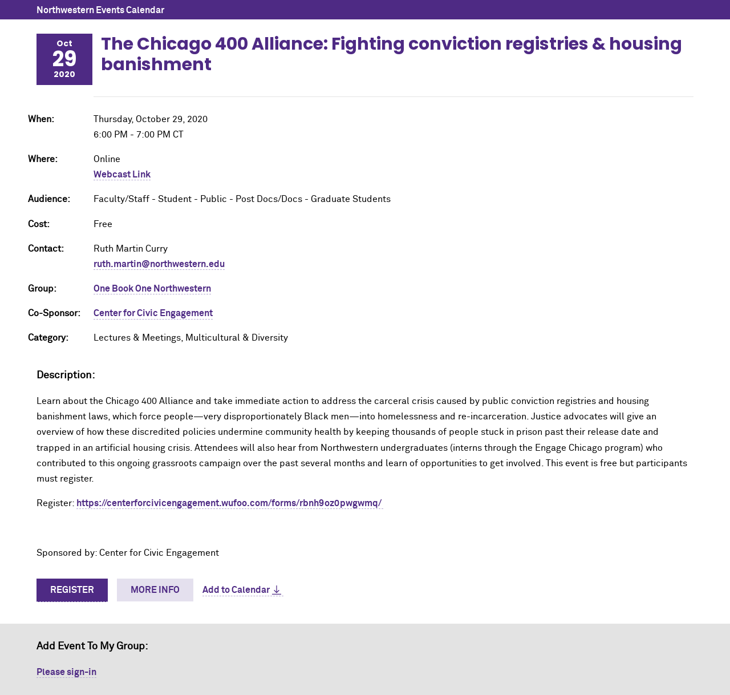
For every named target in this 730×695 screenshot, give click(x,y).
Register (72, 590)
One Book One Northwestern (152, 288)
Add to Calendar (236, 590)
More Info (155, 590)
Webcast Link (122, 174)
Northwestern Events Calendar (100, 10)
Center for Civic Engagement (153, 313)
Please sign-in (66, 672)
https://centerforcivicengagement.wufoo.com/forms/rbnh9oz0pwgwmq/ (229, 503)
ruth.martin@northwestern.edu (159, 264)
